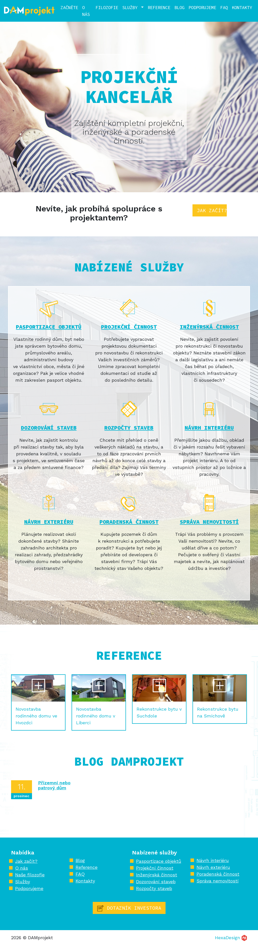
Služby (22, 881)
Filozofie (106, 7)
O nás (86, 11)
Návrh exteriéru (48, 521)
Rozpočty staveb (128, 427)
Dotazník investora (129, 908)
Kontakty (242, 7)
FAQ (224, 7)
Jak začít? (212, 210)
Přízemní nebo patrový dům (54, 785)
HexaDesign (231, 937)
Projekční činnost (129, 326)
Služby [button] (131, 7)
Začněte (69, 7)
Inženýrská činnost (209, 326)
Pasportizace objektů (48, 326)
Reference (159, 7)
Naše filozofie (30, 874)
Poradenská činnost (129, 521)
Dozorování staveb (49, 427)
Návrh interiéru (209, 427)
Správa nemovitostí (209, 521)
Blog (179, 7)
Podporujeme (202, 7)
